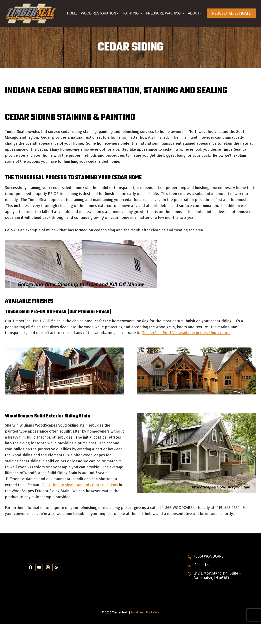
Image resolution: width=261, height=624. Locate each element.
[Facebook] (30, 567)
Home (72, 13)
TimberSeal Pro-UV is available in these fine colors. (186, 333)
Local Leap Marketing (145, 612)
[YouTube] (39, 567)
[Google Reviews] (56, 567)
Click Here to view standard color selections (80, 485)
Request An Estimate (231, 13)
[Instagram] (47, 567)
